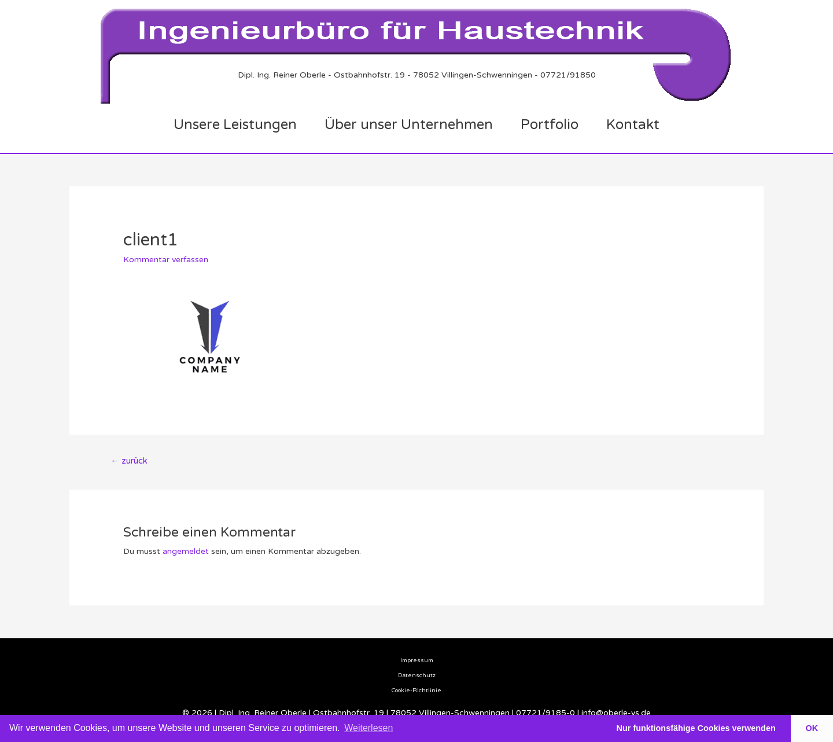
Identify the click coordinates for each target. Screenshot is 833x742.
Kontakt (632, 124)
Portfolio (549, 124)
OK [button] (812, 728)
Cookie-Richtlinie (416, 690)
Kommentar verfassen (165, 260)
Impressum (416, 660)
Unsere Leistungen (235, 124)
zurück (129, 461)
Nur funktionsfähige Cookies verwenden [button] (696, 728)
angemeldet (186, 551)
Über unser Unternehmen (409, 124)
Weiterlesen (368, 728)
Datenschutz (417, 675)
